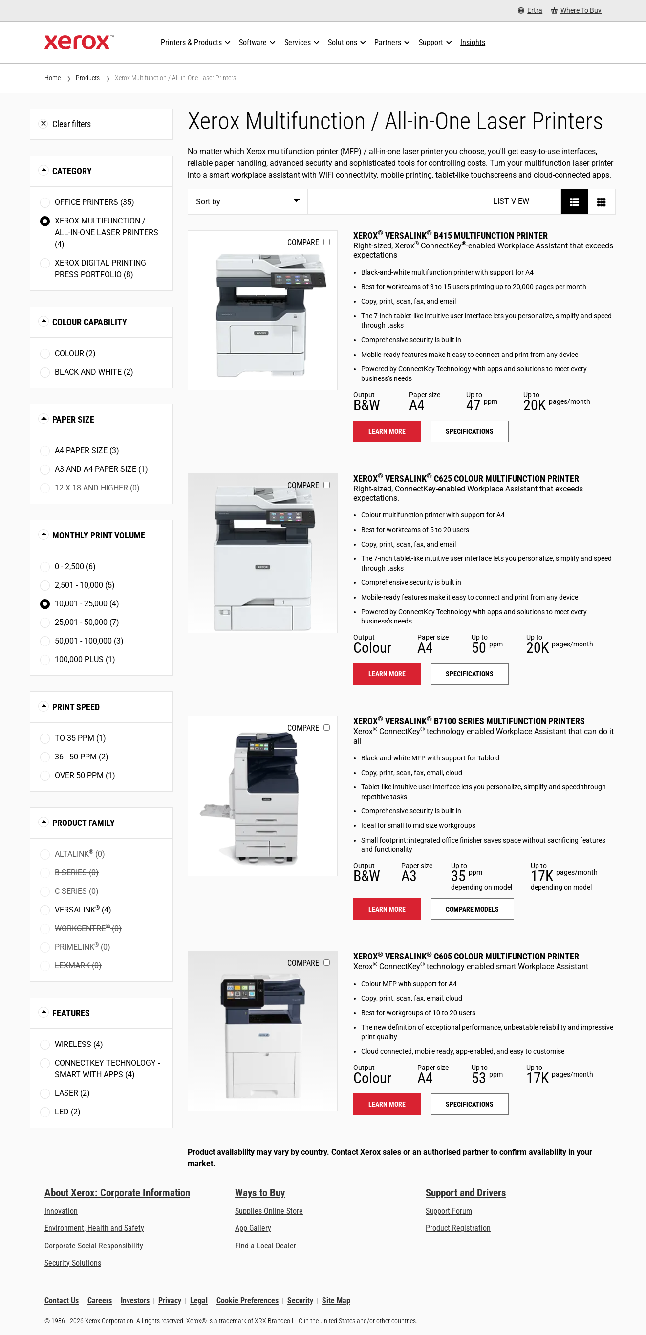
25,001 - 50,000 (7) (87, 622)
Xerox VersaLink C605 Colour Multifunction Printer (466, 956)
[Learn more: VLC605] (263, 1031)
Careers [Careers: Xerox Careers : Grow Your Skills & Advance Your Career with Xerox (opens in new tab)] (99, 1300)
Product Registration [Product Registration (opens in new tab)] (458, 1228)
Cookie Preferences (247, 1300)
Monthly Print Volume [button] (98, 535)
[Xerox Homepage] (79, 42)
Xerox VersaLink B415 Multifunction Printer (450, 235)
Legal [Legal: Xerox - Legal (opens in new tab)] (199, 1300)
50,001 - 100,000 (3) (89, 640)
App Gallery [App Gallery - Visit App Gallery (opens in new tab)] (253, 1228)
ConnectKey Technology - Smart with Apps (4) (107, 1068)
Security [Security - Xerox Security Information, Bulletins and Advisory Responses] (300, 1300)
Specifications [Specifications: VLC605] (470, 1104)
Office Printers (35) (94, 202)
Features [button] (71, 1013)
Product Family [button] (83, 823)
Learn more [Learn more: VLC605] (387, 1104)
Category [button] (72, 171)
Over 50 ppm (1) (85, 775)
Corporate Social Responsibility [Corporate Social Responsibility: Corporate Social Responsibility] (93, 1245)
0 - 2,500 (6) (75, 566)
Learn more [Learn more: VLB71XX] (387, 909)
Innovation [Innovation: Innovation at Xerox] (61, 1211)
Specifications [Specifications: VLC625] (470, 674)
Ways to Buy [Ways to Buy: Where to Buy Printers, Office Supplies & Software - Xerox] (260, 1193)
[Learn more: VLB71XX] (263, 796)
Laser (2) (72, 1093)
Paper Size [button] (73, 419)
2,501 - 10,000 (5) (85, 585)
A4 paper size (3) (87, 450)
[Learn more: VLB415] (263, 310)
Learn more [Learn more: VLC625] (387, 674)
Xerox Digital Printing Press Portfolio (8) (100, 268)
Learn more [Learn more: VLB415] (387, 431)
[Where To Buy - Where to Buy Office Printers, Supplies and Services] (576, 10)
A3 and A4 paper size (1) (101, 469)
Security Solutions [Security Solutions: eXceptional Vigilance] (72, 1263)
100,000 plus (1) (85, 659)
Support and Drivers (466, 1193)
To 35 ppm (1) (80, 738)
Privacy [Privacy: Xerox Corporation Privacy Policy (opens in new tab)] (169, 1300)
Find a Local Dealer (265, 1245)
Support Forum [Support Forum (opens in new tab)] (449, 1211)
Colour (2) (75, 353)
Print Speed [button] (76, 707)
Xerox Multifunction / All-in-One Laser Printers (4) (106, 232)
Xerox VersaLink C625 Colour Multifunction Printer (466, 478)
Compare (303, 242)
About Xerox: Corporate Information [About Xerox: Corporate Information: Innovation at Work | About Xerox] (117, 1193)
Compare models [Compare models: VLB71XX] (472, 909)
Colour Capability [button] (89, 322)
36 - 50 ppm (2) (81, 756)
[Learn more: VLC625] (263, 553)
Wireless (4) (79, 1044)
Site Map (336, 1300)
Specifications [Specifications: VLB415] (470, 431)
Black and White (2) (94, 372)
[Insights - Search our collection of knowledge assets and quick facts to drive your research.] (473, 42)
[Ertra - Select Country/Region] (530, 10)
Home (52, 78)
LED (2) (68, 1111)
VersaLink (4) (83, 909)
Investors (135, 1300)
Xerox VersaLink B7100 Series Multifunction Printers (469, 721)
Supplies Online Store (269, 1211)
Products (88, 78)
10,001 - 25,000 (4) (87, 603)
